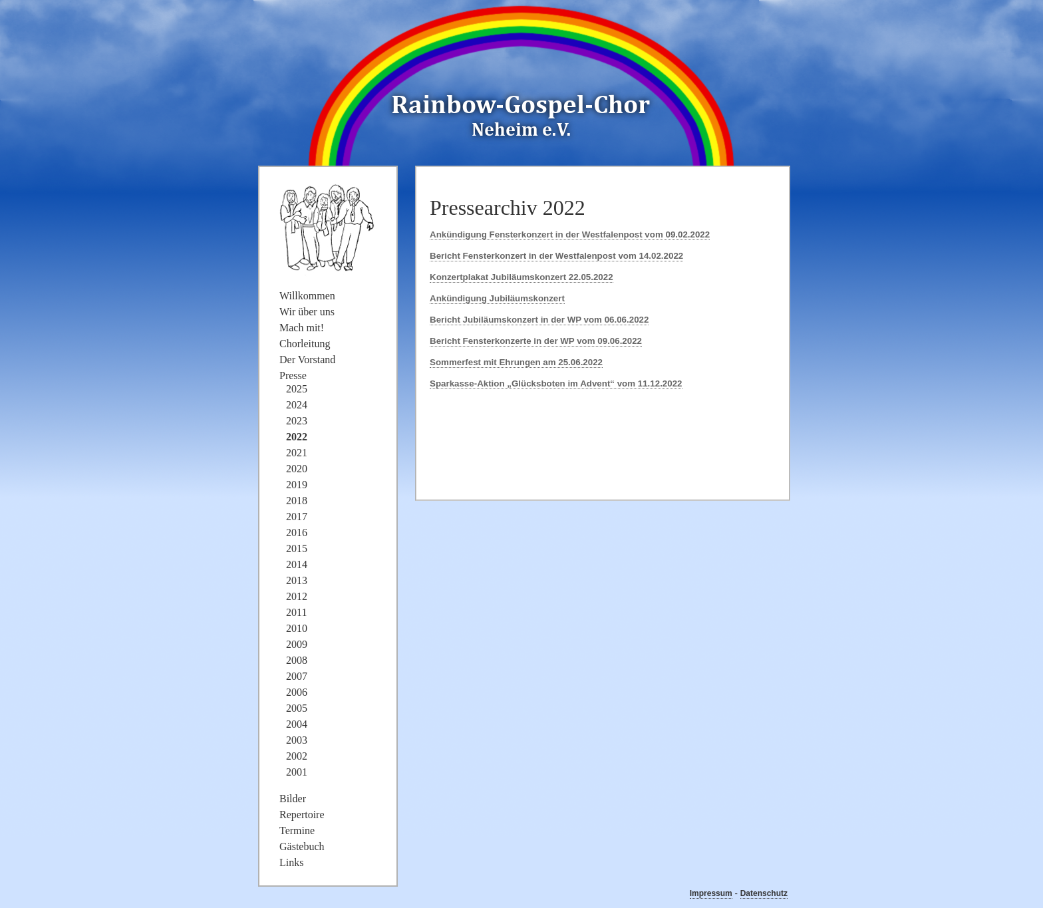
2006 (296, 692)
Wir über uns (307, 311)
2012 (296, 596)
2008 (296, 660)
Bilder (292, 798)
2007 (296, 676)
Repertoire (302, 814)
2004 (296, 724)
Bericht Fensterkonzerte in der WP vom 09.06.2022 (536, 341)
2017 (296, 516)
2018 (296, 500)
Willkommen (307, 295)
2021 (296, 452)
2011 (296, 612)
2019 (296, 484)
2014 (296, 564)
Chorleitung (304, 343)
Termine (297, 830)
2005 (296, 708)
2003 (296, 740)
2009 (296, 644)
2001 (296, 772)
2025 (296, 388)
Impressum (711, 893)
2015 (296, 548)
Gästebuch (302, 846)
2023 (296, 420)
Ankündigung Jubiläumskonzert (497, 298)
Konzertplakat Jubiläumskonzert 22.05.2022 (521, 277)
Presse (293, 375)
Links (291, 862)
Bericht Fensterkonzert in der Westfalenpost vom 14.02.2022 (556, 256)
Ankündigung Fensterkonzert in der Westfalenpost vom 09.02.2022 (570, 234)
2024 (296, 404)
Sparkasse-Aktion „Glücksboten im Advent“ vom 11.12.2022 (556, 383)
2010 (296, 628)
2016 (296, 532)
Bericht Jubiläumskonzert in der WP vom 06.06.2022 (539, 320)
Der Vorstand (307, 359)
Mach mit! (301, 327)
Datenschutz (764, 893)
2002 (296, 756)
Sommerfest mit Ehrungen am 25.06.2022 (516, 362)
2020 (296, 468)
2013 (296, 580)
